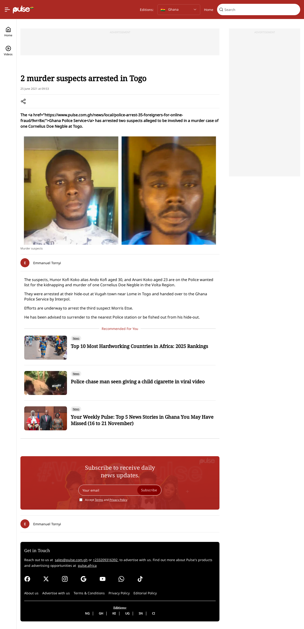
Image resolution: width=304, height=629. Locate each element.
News (37, 62)
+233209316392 (106, 560)
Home (208, 9)
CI (153, 613)
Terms (99, 500)
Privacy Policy (118, 500)
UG (127, 613)
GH (101, 613)
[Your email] (120, 490)
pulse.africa (87, 565)
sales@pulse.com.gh (71, 560)
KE (114, 613)
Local (50, 62)
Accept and (106, 500)
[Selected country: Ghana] (178, 9)
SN (141, 613)
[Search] (261, 9)
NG (87, 613)
